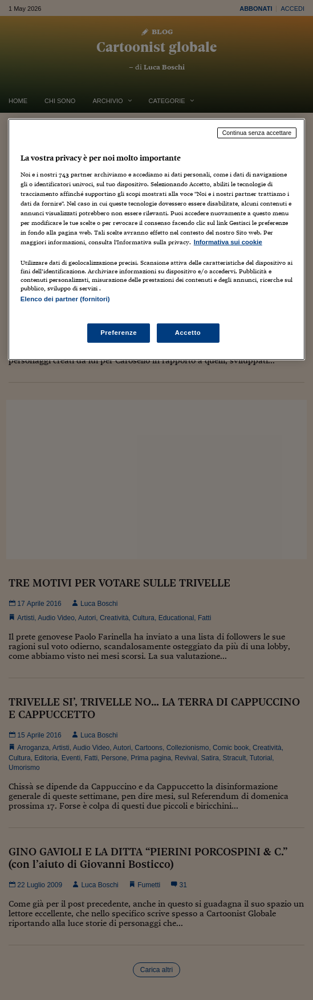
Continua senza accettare (257, 132)
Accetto (188, 332)
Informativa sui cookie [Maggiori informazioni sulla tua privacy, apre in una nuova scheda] (228, 242)
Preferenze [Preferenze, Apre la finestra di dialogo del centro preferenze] (118, 332)
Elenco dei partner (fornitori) (65, 299)
